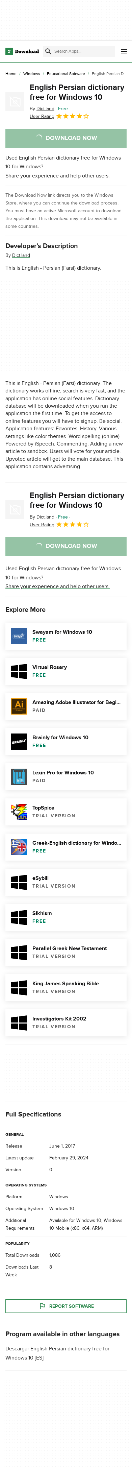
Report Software (66, 1306)
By (42, 109)
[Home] (11, 74)
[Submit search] (48, 51)
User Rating (59, 116)
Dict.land (21, 255)
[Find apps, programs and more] (79, 51)
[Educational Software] (66, 74)
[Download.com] (22, 51)
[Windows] (31, 74)
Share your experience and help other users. (57, 175)
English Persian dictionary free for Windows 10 (77, 92)
